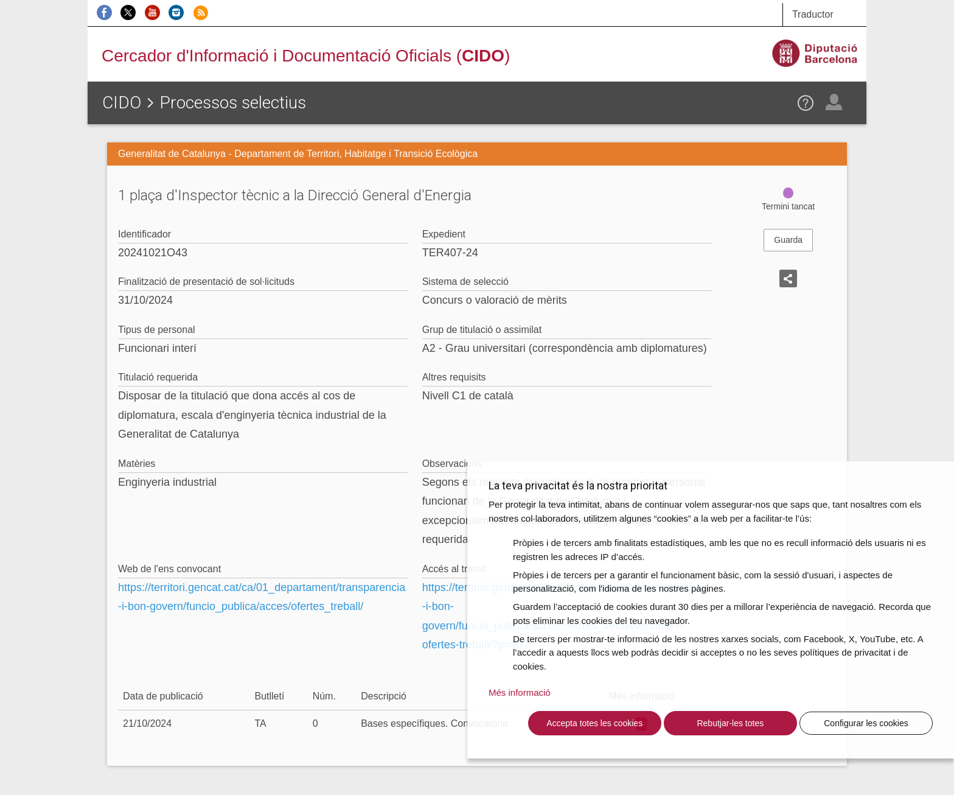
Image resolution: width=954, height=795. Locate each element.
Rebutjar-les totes (730, 723)
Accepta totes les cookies (594, 723)
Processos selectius (232, 103)
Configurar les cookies (866, 723)
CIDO (121, 103)
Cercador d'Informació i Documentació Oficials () (306, 55)
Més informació (520, 692)
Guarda (788, 240)
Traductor (813, 14)
